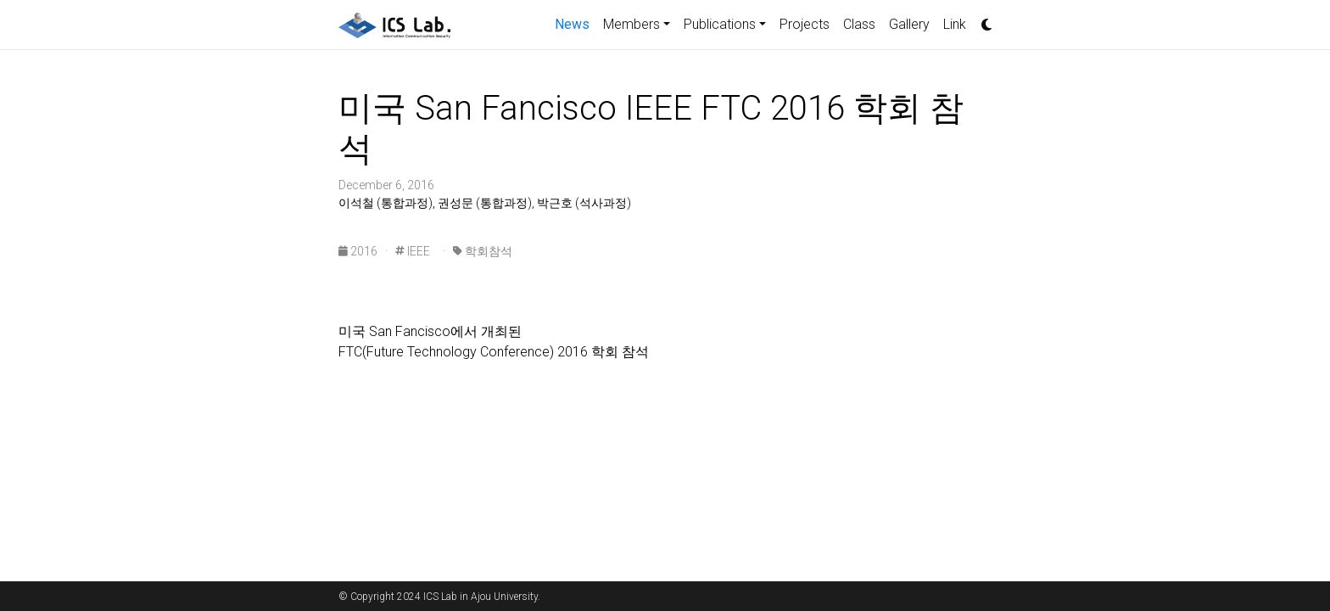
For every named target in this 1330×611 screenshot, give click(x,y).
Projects (805, 24)
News (575, 23)
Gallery (909, 24)
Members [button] (631, 24)
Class (859, 24)
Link (954, 24)
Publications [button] (720, 24)
